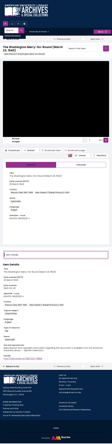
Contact (56, 428)
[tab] (31, 165)
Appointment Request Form (71, 389)
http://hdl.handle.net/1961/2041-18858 (23, 359)
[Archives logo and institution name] (26, 10)
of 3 (101, 153)
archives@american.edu (70, 393)
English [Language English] (14, 210)
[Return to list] (17, 39)
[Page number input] (93, 153)
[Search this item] (85, 48)
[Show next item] (105, 153)
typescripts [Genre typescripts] (16, 202)
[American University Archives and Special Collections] (20, 380)
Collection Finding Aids (13, 405)
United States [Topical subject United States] (11, 314)
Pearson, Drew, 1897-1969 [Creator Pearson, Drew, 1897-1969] (22, 193)
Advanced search (13, 35)
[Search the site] (45, 30)
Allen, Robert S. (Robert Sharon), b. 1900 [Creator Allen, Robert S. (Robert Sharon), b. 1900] (52, 193)
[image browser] (14, 153)
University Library (66, 406)
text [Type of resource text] (6, 331)
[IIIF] (70, 67)
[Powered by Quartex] (56, 438)
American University (68, 403)
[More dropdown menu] (102, 32)
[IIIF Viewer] (82, 67)
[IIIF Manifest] (100, 67)
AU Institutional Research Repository (75, 410)
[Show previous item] (84, 153)
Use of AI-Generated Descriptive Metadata (21, 416)
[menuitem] (56, 428)
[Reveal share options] (11, 23)
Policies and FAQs (11, 409)
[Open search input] (5, 23)
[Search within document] (106, 48)
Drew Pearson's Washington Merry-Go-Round (24, 54)
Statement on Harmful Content (16, 412)
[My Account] (18, 23)
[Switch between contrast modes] (24, 23)
